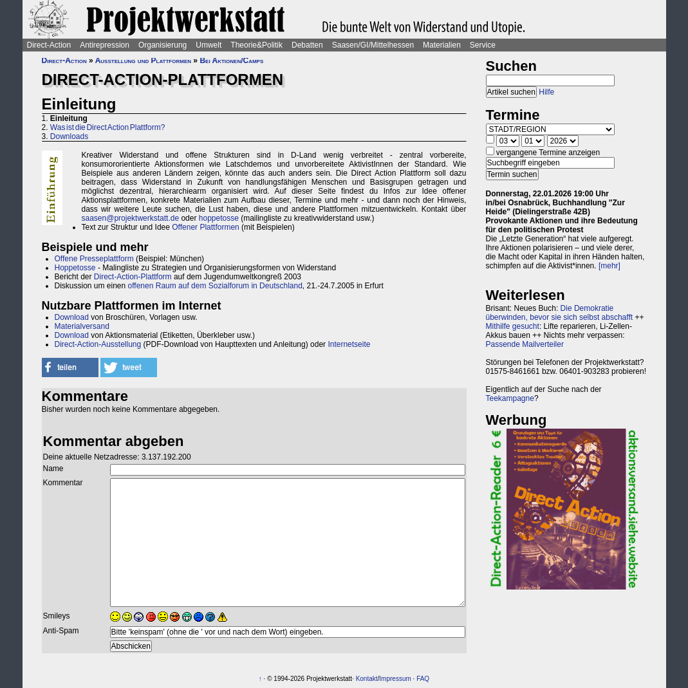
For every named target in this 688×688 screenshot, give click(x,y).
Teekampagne (510, 398)
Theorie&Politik (256, 45)
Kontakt (367, 678)
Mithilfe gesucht (512, 326)
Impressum (395, 678)
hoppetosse (219, 218)
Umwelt (208, 45)
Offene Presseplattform (94, 258)
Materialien (442, 45)
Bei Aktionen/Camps (231, 60)
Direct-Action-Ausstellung (98, 344)
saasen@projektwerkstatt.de (131, 218)
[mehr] (609, 265)
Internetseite (349, 344)
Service (483, 45)
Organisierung (162, 45)
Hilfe (546, 92)
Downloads (69, 136)
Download (72, 317)
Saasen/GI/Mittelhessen (373, 45)
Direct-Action (49, 45)
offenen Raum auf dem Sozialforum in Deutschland (215, 285)
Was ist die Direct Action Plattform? (107, 127)
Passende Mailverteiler (525, 344)
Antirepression (104, 45)
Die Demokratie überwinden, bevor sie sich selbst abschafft (559, 313)
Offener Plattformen (205, 227)
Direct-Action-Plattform (133, 276)
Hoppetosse (75, 267)
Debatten (307, 45)
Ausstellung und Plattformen (143, 60)
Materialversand (82, 326)
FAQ (422, 678)
